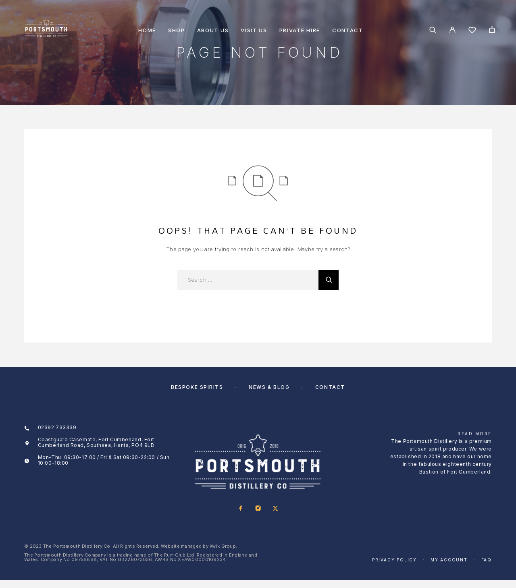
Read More (475, 433)
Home (147, 30)
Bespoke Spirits (197, 387)
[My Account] (452, 30)
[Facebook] (240, 509)
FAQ (486, 559)
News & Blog (269, 387)
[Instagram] (257, 509)
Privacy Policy (394, 559)
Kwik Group (223, 546)
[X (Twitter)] (275, 509)
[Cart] (492, 31)
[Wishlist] (472, 31)
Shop (176, 30)
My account (449, 559)
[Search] (433, 30)
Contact (347, 30)
